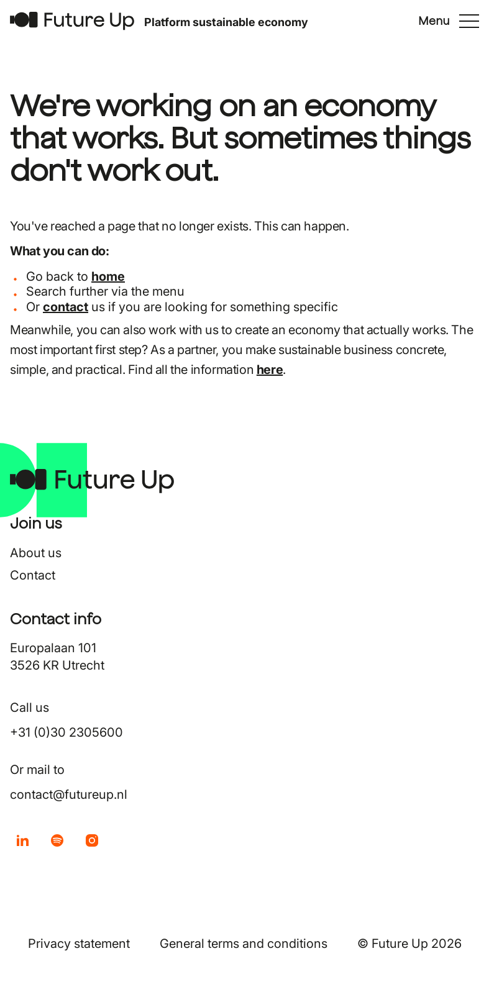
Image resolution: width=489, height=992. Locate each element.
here (270, 369)
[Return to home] (72, 21)
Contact (32, 575)
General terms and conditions (243, 943)
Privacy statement (79, 943)
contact (65, 306)
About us (36, 552)
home (108, 276)
